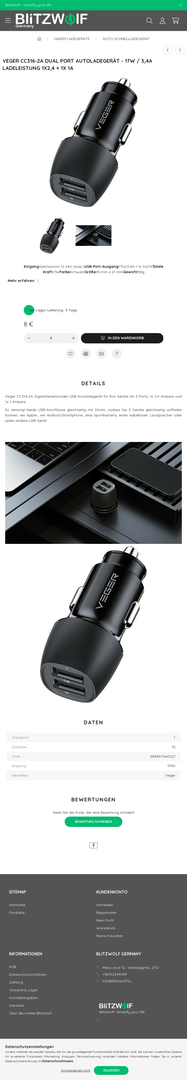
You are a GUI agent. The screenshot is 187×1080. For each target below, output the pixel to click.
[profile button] (162, 20)
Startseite (17, 905)
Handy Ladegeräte (72, 38)
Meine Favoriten (109, 936)
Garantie (16, 1005)
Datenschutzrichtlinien (28, 974)
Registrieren (106, 912)
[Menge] (51, 338)
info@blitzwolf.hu (116, 981)
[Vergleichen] (86, 354)
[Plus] (73, 338)
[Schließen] (180, 5)
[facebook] (93, 845)
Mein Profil (105, 920)
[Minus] (29, 338)
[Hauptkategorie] (39, 38)
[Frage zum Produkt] (117, 354)
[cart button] (175, 20)
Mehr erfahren (21, 280)
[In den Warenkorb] (122, 338)
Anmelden (104, 905)
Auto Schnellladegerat (126, 38)
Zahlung (16, 982)
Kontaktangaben (23, 998)
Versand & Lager (23, 990)
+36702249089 (114, 974)
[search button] (149, 20)
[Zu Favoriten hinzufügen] (70, 354)
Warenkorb (105, 928)
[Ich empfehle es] (101, 354)
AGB (12, 967)
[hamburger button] (8, 20)
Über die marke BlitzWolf (30, 1013)
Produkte (17, 912)
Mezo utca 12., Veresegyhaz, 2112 (130, 967)
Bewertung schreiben (93, 822)
